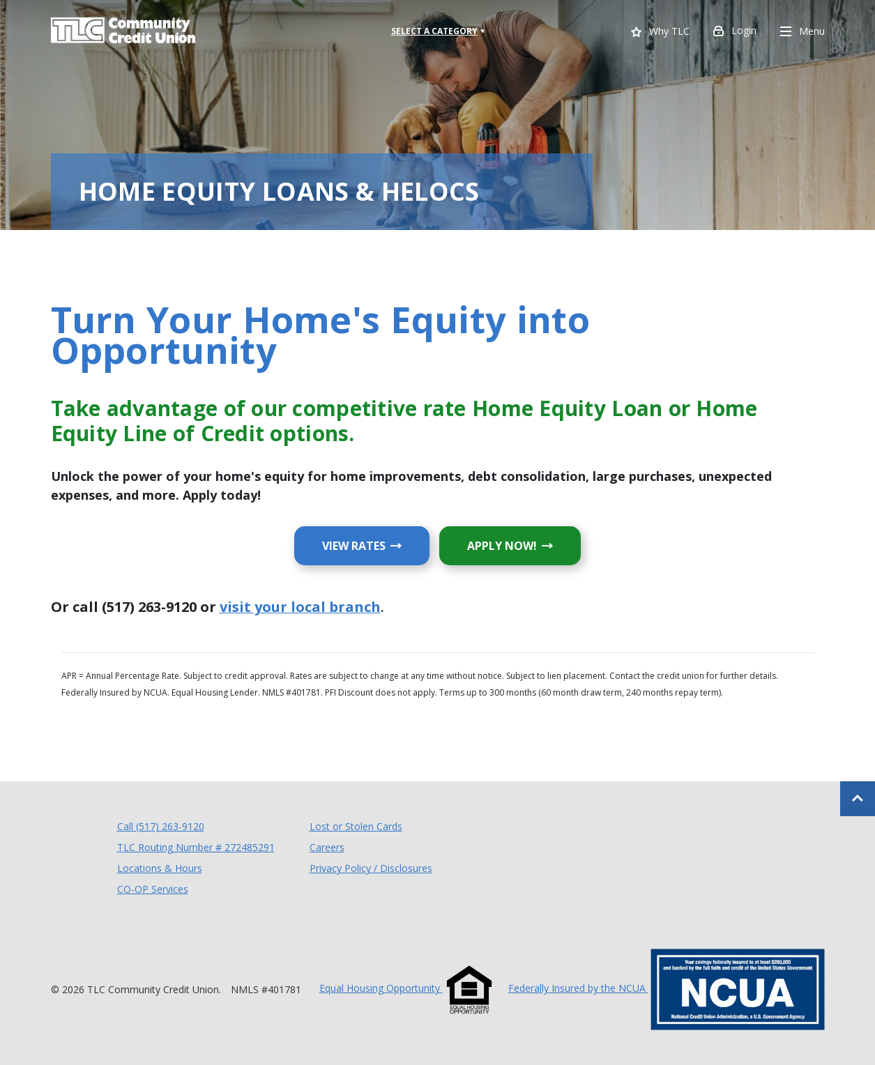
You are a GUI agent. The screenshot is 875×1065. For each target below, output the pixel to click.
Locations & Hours (159, 868)
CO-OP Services (152, 889)
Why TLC (660, 32)
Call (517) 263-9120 (160, 826)
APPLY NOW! (524, 545)
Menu (802, 32)
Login (734, 32)
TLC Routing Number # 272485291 (196, 847)
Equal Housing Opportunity (406, 988)
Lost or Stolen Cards (356, 826)
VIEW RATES (375, 545)
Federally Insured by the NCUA (666, 988)
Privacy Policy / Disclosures (371, 868)
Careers (327, 847)
